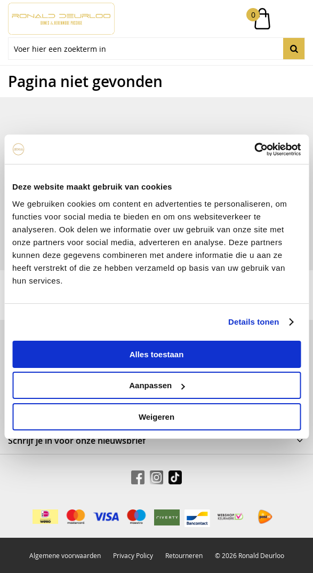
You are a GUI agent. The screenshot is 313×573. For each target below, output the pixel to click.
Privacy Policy (133, 555)
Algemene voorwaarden (65, 555)
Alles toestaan (157, 354)
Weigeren (156, 416)
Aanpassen (156, 385)
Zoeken (293, 48)
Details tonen (253, 321)
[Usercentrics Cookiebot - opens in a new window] (254, 149)
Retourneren (184, 555)
